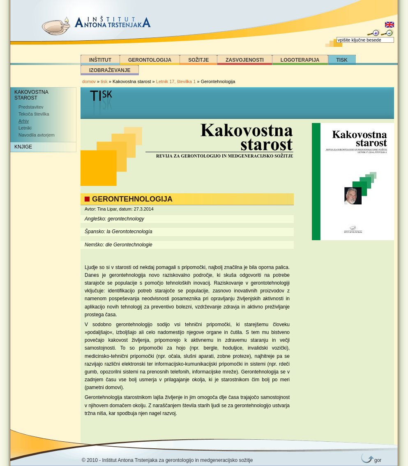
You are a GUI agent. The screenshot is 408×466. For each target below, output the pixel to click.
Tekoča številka (33, 113)
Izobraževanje (109, 70)
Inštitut (100, 60)
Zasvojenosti (245, 60)
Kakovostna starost (31, 95)
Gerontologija (149, 60)
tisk (104, 81)
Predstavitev (31, 106)
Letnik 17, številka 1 (176, 81)
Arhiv (23, 120)
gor (376, 460)
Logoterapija (300, 60)
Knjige (23, 147)
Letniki (25, 127)
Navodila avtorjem (36, 134)
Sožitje (198, 60)
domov (89, 81)
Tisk (342, 60)
